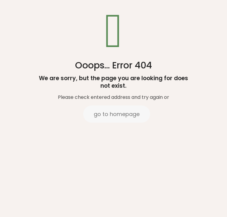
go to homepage (117, 114)
